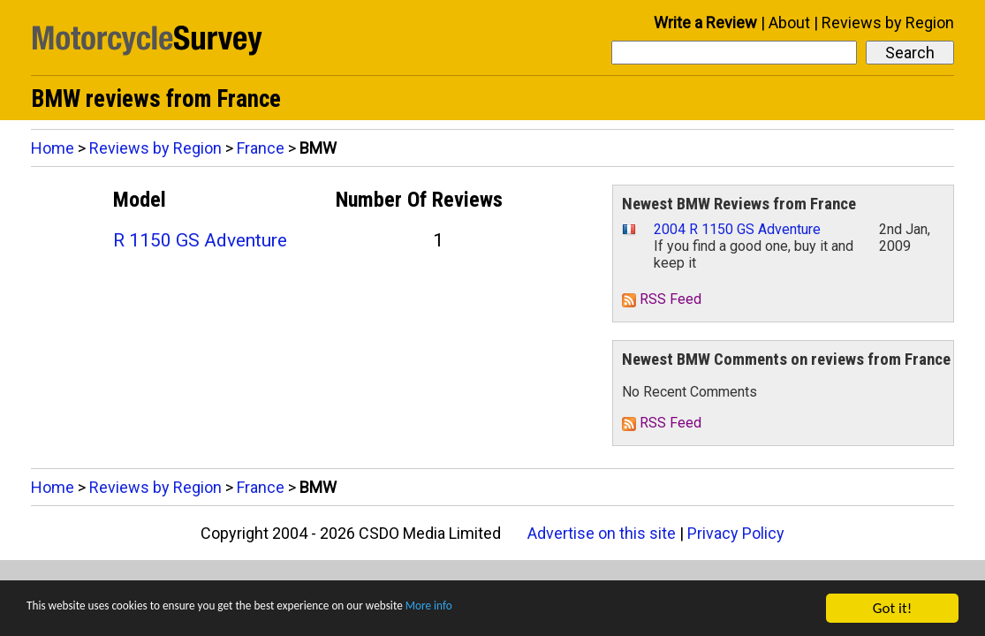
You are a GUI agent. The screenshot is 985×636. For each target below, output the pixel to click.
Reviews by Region (888, 22)
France (260, 148)
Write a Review (705, 22)
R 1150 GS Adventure (200, 240)
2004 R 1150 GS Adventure (737, 229)
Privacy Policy (735, 533)
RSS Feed (661, 299)
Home (52, 148)
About (789, 22)
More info (543, 609)
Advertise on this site (601, 533)
